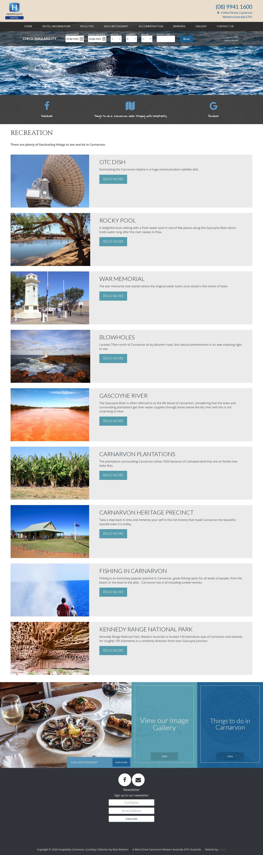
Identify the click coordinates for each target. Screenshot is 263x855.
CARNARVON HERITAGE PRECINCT (146, 512)
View (164, 756)
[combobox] (116, 39)
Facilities (87, 26)
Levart (222, 849)
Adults (114, 34)
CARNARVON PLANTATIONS (137, 453)
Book (186, 38)
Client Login (232, 37)
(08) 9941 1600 (234, 6)
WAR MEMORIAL (121, 278)
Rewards (179, 26)
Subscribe (131, 819)
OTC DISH (112, 161)
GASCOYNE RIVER (123, 395)
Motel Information (56, 26)
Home (28, 26)
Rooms (145, 34)
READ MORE (113, 179)
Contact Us (225, 26)
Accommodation (151, 26)
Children (131, 34)
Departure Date (96, 34)
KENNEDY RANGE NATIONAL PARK (146, 629)
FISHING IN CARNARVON (133, 570)
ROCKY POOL (117, 220)
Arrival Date (72, 34)
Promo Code (163, 34)
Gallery (201, 26)
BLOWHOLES (117, 337)
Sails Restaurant (116, 26)
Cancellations (231, 40)
